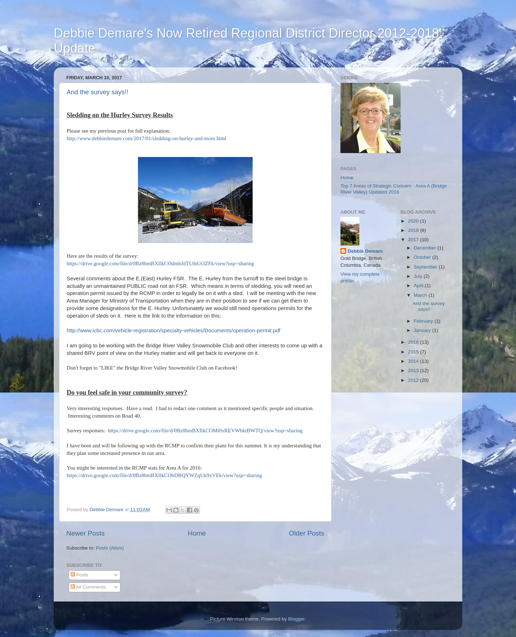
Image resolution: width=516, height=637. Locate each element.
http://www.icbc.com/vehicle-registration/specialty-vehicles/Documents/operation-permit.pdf (173, 330)
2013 (414, 370)
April (419, 285)
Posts (80, 574)
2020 (414, 221)
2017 (414, 239)
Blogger (296, 619)
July (419, 276)
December (426, 248)
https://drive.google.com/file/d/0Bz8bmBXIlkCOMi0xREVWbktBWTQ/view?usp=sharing (205, 430)
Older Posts (306, 533)
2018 (414, 230)
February (424, 321)
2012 (414, 380)
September (426, 267)
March (421, 295)
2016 (414, 342)
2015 (414, 352)
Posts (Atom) (110, 548)
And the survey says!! (97, 92)
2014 (414, 361)
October (423, 257)
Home (197, 533)
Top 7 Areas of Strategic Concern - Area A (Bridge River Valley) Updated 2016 (393, 188)
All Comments (88, 587)
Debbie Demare (365, 251)
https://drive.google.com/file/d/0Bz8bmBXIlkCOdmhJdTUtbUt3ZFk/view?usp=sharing (160, 263)
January (423, 330)
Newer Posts (85, 533)
